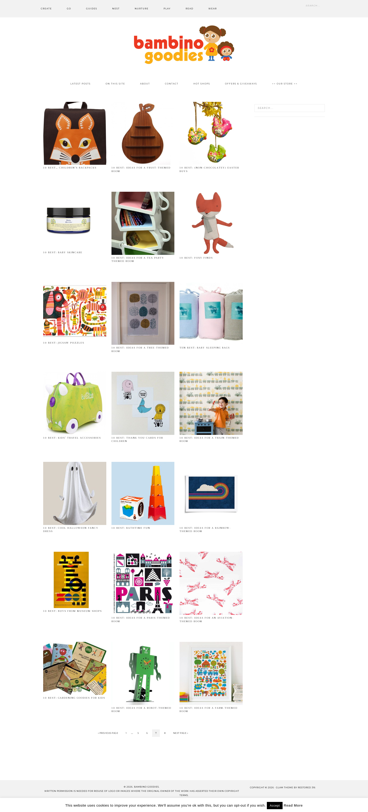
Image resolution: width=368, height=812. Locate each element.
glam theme (284, 787)
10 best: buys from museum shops (72, 611)
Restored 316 (306, 787)
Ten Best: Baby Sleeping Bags (205, 347)
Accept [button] (275, 805)
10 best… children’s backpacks (69, 167)
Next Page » (180, 733)
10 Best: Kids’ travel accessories (72, 437)
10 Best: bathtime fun (130, 527)
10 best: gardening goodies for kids (74, 697)
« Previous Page (108, 733)
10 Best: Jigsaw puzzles (63, 342)
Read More (293, 805)
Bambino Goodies (184, 44)
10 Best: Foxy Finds (196, 257)
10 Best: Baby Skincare (62, 252)
